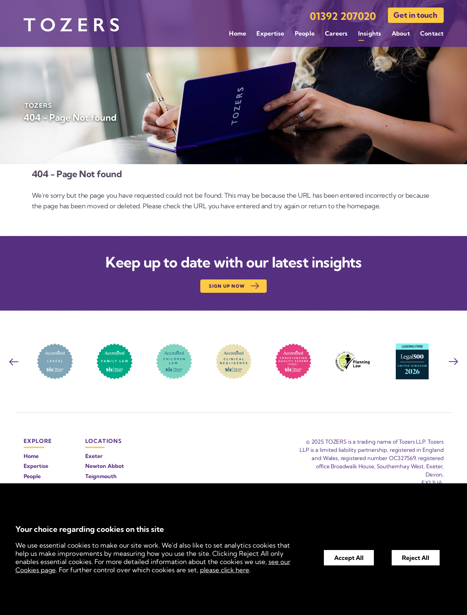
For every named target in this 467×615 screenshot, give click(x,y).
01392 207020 (343, 15)
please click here (226, 570)
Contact (432, 32)
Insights (369, 32)
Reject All (415, 557)
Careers (336, 32)
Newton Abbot (104, 465)
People (305, 32)
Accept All (349, 557)
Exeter (94, 456)
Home (237, 32)
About (401, 32)
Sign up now (234, 285)
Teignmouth (101, 476)
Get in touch (415, 14)
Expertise (270, 32)
